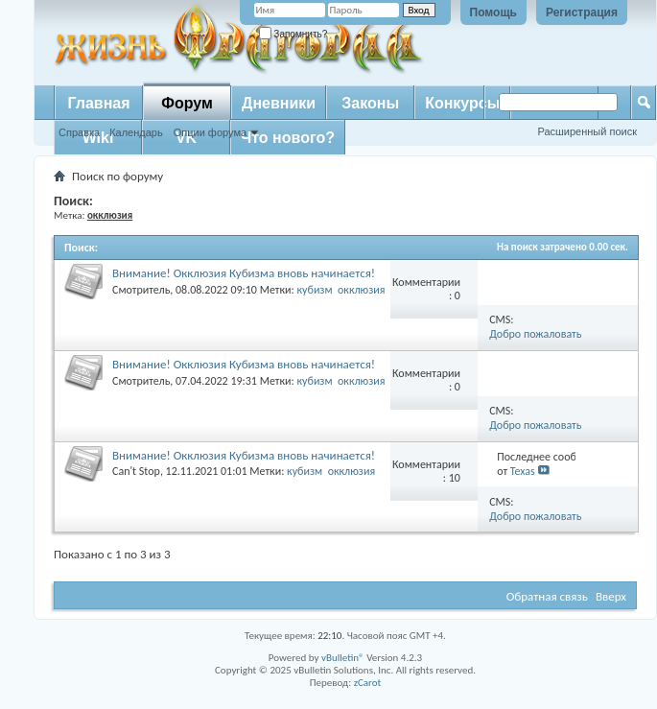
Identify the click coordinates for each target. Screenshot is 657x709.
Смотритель (141, 289)
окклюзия (362, 289)
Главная (98, 103)
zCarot (368, 682)
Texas (522, 471)
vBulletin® (342, 657)
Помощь (493, 12)
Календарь (136, 132)
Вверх (611, 596)
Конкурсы (462, 103)
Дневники (279, 103)
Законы (370, 103)
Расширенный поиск (587, 131)
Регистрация (582, 12)
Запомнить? (293, 34)
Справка (79, 132)
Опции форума (210, 132)
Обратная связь (547, 596)
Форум (187, 103)
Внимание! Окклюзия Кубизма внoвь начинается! (243, 273)
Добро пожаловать (535, 334)
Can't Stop (136, 471)
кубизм (314, 289)
